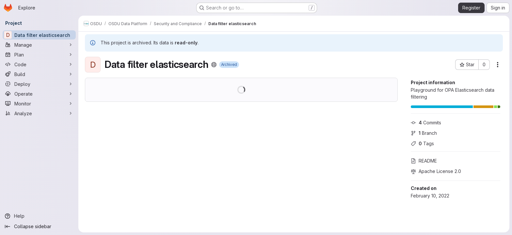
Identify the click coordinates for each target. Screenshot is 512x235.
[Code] (39, 64)
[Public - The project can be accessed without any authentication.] (213, 64)
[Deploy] (39, 83)
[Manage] (39, 44)
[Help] (39, 216)
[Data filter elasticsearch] (39, 34)
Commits (426, 122)
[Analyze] (39, 113)
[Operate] (39, 93)
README (424, 161)
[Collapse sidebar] (39, 226)
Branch (424, 133)
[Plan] (39, 54)
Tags (422, 143)
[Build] (39, 74)
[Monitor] (39, 103)
